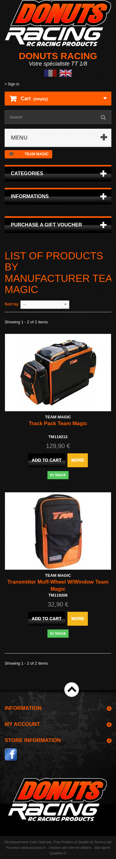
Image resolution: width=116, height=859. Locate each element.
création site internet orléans (70, 847)
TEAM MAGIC (58, 417)
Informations (30, 196)
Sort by (12, 304)
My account (22, 724)
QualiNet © (58, 853)
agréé (105, 847)
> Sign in (12, 84)
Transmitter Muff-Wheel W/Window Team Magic (58, 585)
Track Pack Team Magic (58, 423)
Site (97, 847)
